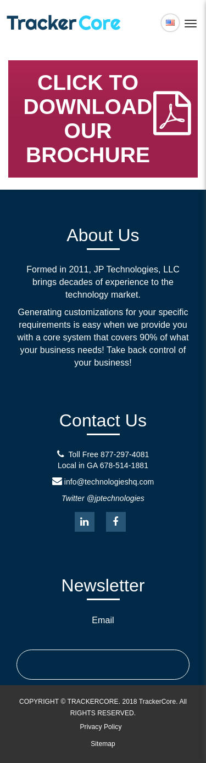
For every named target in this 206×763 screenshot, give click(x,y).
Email (103, 620)
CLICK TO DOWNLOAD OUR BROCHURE (109, 119)
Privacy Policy (100, 727)
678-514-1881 (124, 465)
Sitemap (103, 744)
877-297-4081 (125, 454)
